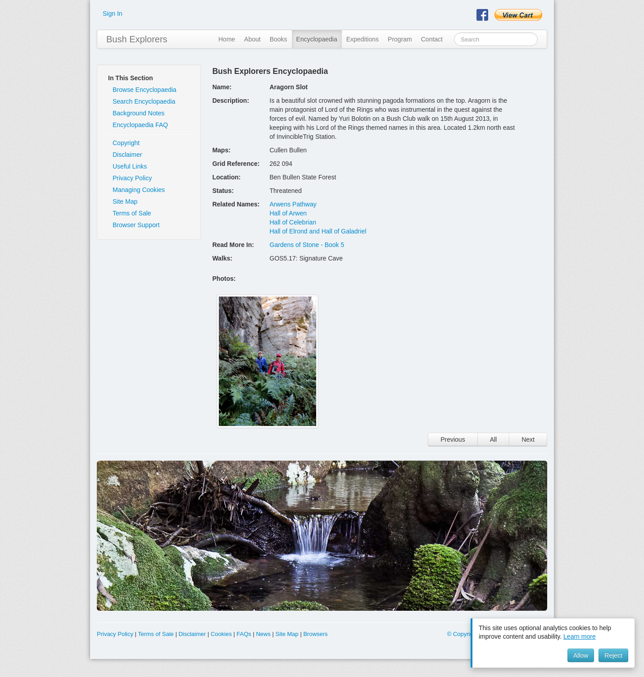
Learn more (579, 636)
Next (528, 439)
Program (400, 39)
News (263, 634)
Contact (432, 39)
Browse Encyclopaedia (145, 89)
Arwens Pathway (293, 204)
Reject (613, 655)
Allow (580, 655)
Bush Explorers (137, 39)
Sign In (112, 13)
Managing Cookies (139, 189)
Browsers (315, 634)
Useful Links (130, 166)
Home (226, 39)
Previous (452, 439)
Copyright (126, 142)
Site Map (125, 201)
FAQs (243, 634)
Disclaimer (127, 154)
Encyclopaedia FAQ (140, 124)
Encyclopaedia (316, 39)
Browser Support (136, 225)
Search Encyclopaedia (144, 101)
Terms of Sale (132, 213)
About (252, 39)
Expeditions (362, 39)
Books (278, 39)
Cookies (221, 634)
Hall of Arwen (288, 213)
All (493, 439)
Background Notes (138, 113)
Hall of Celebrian (293, 222)
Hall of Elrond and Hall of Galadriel (318, 231)
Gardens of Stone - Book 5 (307, 244)
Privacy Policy (132, 178)
